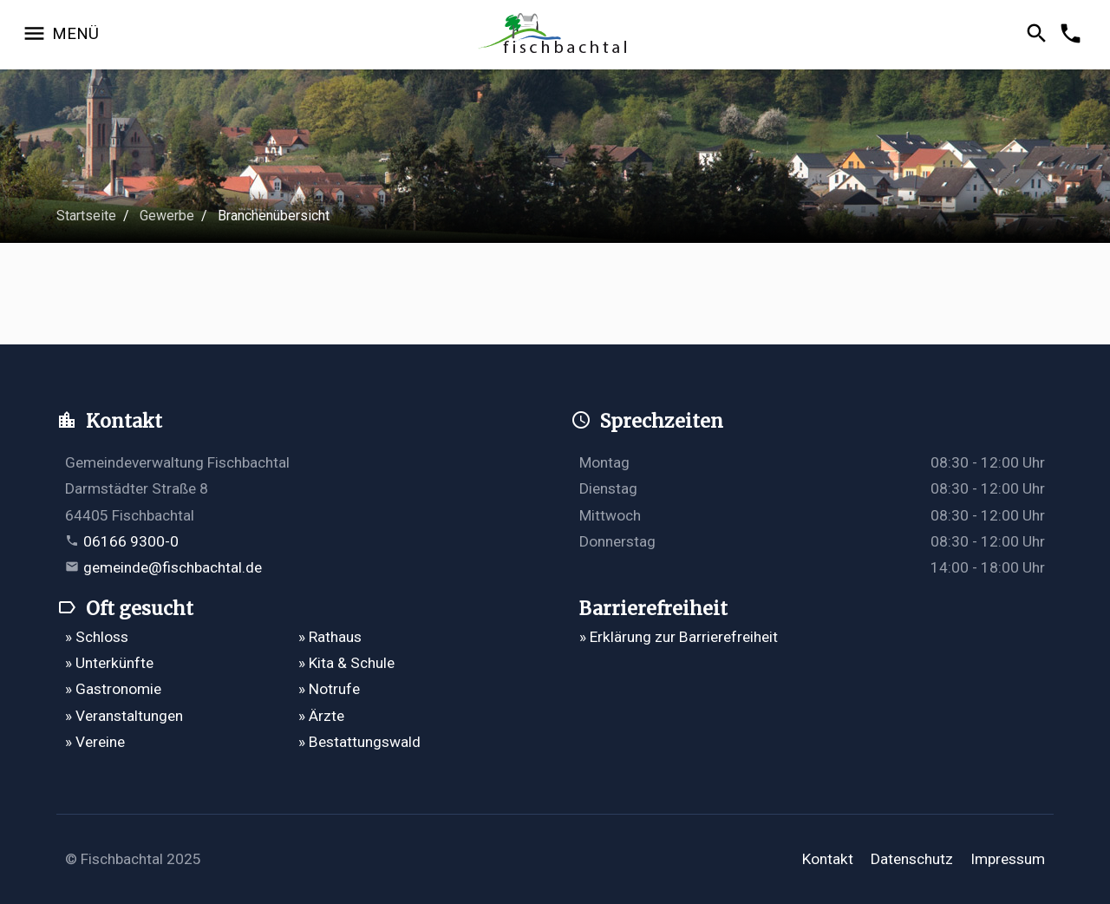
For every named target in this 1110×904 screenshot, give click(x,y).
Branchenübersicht (274, 215)
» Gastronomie (113, 689)
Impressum (1007, 859)
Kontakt (827, 859)
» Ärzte (321, 715)
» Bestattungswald (359, 741)
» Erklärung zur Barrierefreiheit (678, 636)
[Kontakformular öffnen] (1073, 34)
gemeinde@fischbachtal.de (172, 567)
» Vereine (95, 741)
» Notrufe (329, 689)
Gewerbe (167, 215)
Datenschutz (912, 859)
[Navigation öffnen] (60, 34)
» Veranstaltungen (124, 715)
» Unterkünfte (109, 662)
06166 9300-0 (131, 541)
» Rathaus (330, 636)
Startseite (86, 215)
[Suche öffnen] (1039, 34)
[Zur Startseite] (555, 35)
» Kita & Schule (346, 662)
